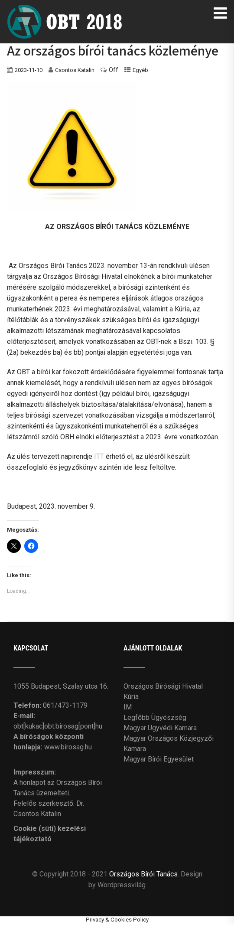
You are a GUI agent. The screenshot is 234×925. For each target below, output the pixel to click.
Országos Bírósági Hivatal (163, 686)
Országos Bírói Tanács (143, 874)
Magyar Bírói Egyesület (159, 759)
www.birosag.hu (68, 747)
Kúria (131, 697)
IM (128, 707)
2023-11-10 (28, 70)
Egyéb (140, 70)
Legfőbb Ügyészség (155, 717)
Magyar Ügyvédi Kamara (160, 728)
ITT (99, 456)
